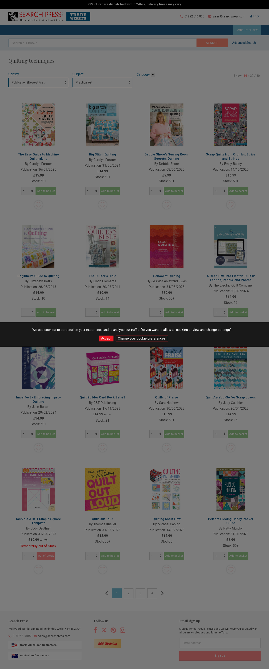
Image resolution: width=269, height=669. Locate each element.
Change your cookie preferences (142, 338)
